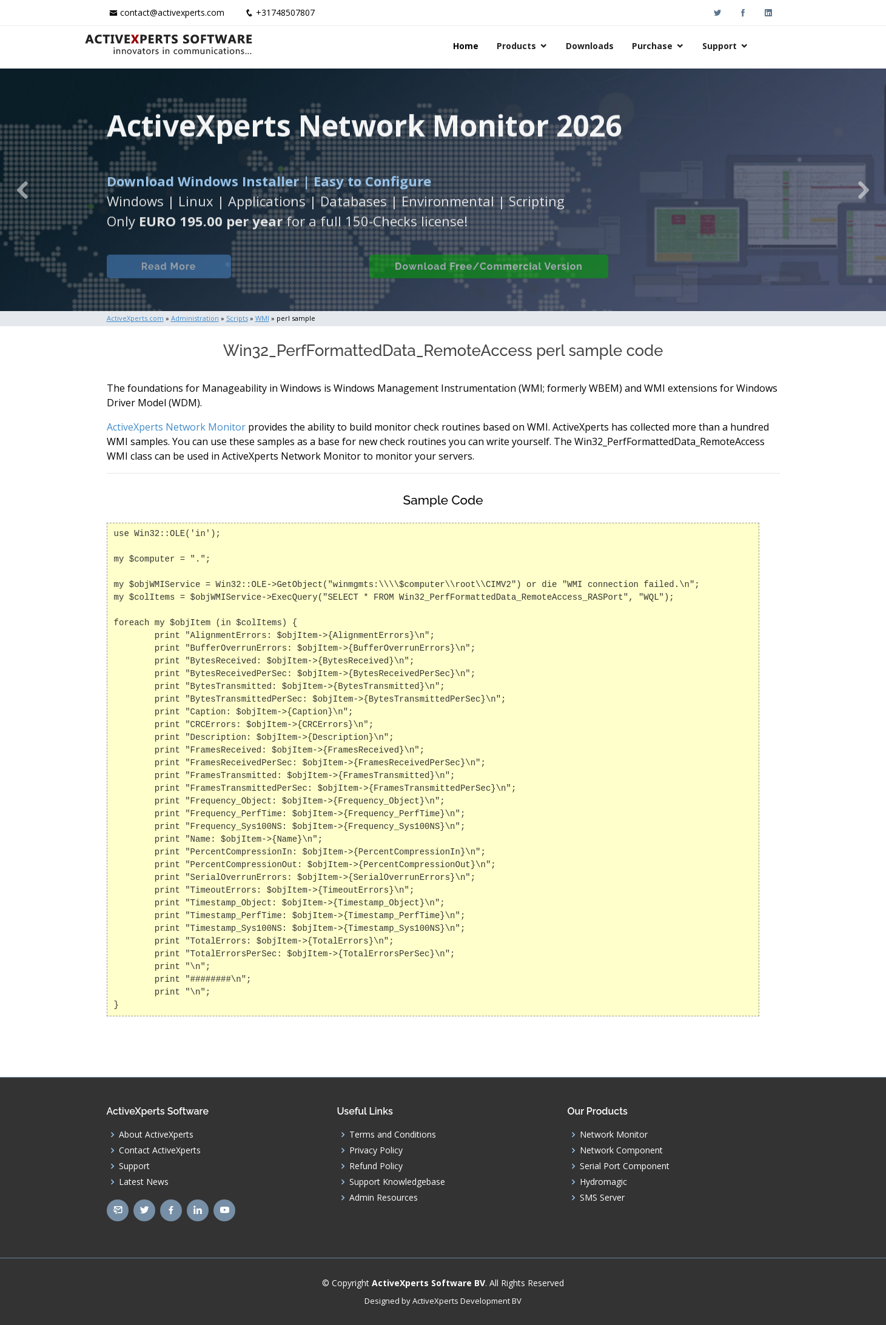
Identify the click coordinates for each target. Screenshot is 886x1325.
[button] (22, 190)
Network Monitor (614, 1134)
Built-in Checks (297, 277)
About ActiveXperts (156, 1134)
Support (742, 46)
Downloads (612, 46)
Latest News (144, 1182)
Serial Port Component (625, 1166)
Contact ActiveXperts (160, 1150)
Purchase (674, 46)
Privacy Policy (376, 1150)
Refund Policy (376, 1166)
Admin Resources (383, 1197)
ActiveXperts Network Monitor (176, 427)
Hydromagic (603, 1182)
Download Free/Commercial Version (487, 277)
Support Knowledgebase (397, 1182)
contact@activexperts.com (172, 12)
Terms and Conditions (392, 1134)
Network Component (621, 1150)
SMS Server (602, 1197)
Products (539, 46)
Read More (167, 277)
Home (488, 46)
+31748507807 (285, 12)
